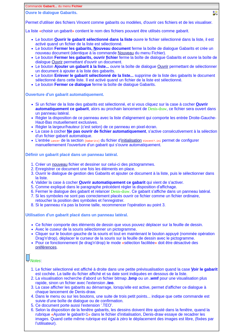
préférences (46, 247)
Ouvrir (57, 62)
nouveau (59, 164)
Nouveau (126, 53)
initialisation (131, 140)
